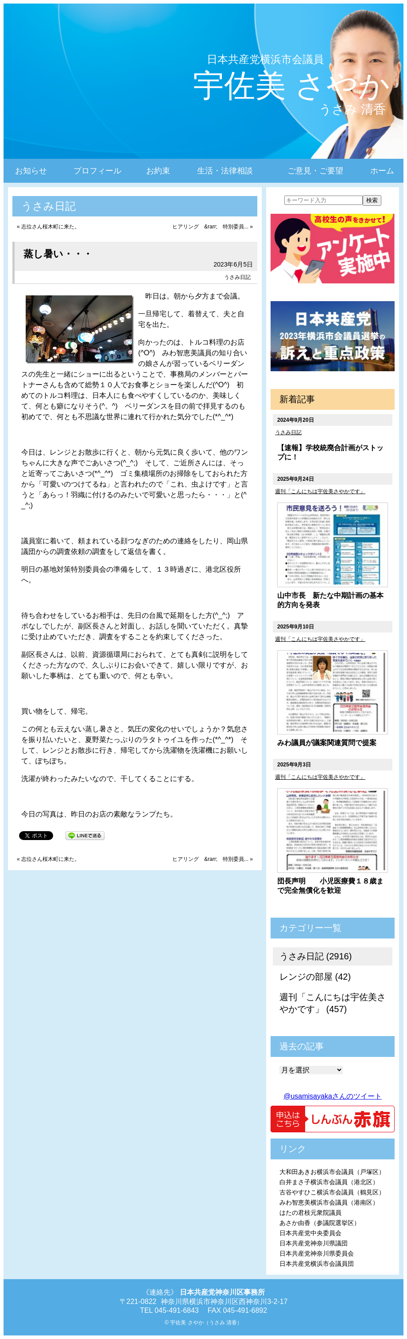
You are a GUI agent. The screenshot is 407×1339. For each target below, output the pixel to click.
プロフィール (97, 170)
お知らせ (31, 170)
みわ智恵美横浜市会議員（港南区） (329, 1202)
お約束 (158, 170)
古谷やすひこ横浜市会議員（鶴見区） (332, 1192)
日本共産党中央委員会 (310, 1233)
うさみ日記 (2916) (315, 956)
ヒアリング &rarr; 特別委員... (210, 227)
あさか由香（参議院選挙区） (319, 1222)
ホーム (382, 170)
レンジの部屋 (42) (315, 977)
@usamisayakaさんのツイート (332, 1096)
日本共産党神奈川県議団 (313, 1243)
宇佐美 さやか (291, 85)
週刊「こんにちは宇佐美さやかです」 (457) (332, 1003)
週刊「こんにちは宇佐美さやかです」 (320, 491)
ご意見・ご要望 (315, 170)
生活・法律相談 (225, 170)
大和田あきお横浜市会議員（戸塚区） (332, 1171)
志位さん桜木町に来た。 (50, 227)
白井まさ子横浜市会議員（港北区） (329, 1182)
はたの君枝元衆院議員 (310, 1212)
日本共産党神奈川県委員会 (316, 1253)
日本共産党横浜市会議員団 (316, 1263)
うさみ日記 (237, 277)
